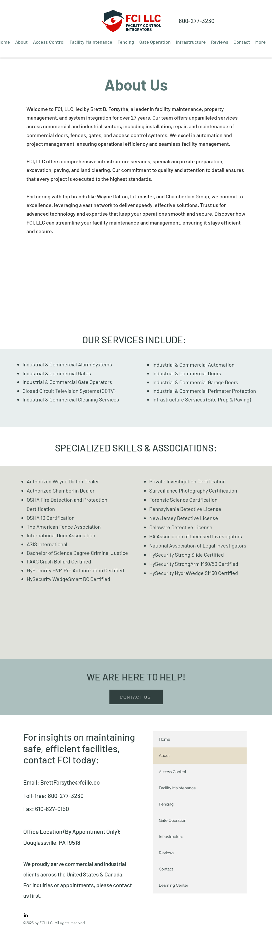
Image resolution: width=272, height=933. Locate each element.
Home (164, 739)
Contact (166, 869)
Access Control (172, 771)
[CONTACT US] (136, 697)
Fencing (166, 804)
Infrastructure (171, 836)
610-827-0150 (52, 808)
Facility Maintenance (177, 788)
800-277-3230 (196, 20)
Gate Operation (172, 820)
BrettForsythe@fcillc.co (70, 782)
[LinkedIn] (26, 915)
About (164, 755)
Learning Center (173, 885)
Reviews (166, 853)
